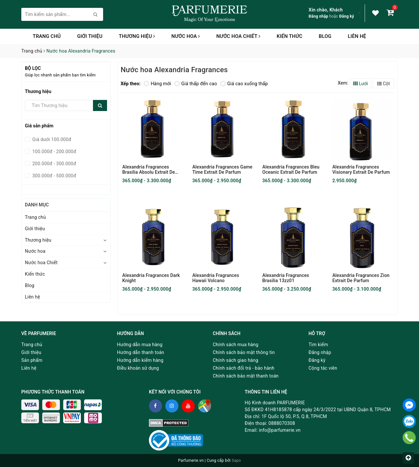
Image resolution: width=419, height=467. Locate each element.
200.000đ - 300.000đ (53, 163)
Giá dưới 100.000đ (51, 139)
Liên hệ (357, 36)
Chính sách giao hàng (235, 360)
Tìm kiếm (318, 344)
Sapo (236, 460)
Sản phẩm (32, 360)
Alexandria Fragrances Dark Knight (151, 278)
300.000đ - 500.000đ (53, 175)
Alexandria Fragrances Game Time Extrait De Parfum (222, 169)
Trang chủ (47, 36)
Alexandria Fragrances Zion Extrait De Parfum (361, 278)
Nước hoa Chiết (238, 36)
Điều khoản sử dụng (138, 368)
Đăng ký (346, 16)
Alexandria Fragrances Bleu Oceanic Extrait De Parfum (290, 169)
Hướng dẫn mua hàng (140, 344)
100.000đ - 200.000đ (53, 151)
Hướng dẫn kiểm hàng (140, 360)
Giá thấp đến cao (195, 83)
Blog (325, 36)
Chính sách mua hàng (235, 344)
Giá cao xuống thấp (244, 83)
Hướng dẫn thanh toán (140, 352)
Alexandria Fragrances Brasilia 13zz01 (285, 278)
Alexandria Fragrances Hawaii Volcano (215, 278)
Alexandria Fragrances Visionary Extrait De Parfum (361, 169)
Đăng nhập (318, 16)
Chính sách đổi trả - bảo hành (243, 368)
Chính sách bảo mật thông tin (244, 352)
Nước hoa (186, 36)
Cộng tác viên (323, 368)
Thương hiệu (137, 36)
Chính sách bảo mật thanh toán (246, 375)
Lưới (360, 83)
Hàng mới (157, 83)
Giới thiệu (89, 36)
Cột (383, 83)
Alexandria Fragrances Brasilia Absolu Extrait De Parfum (148, 169)
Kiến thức (289, 36)
